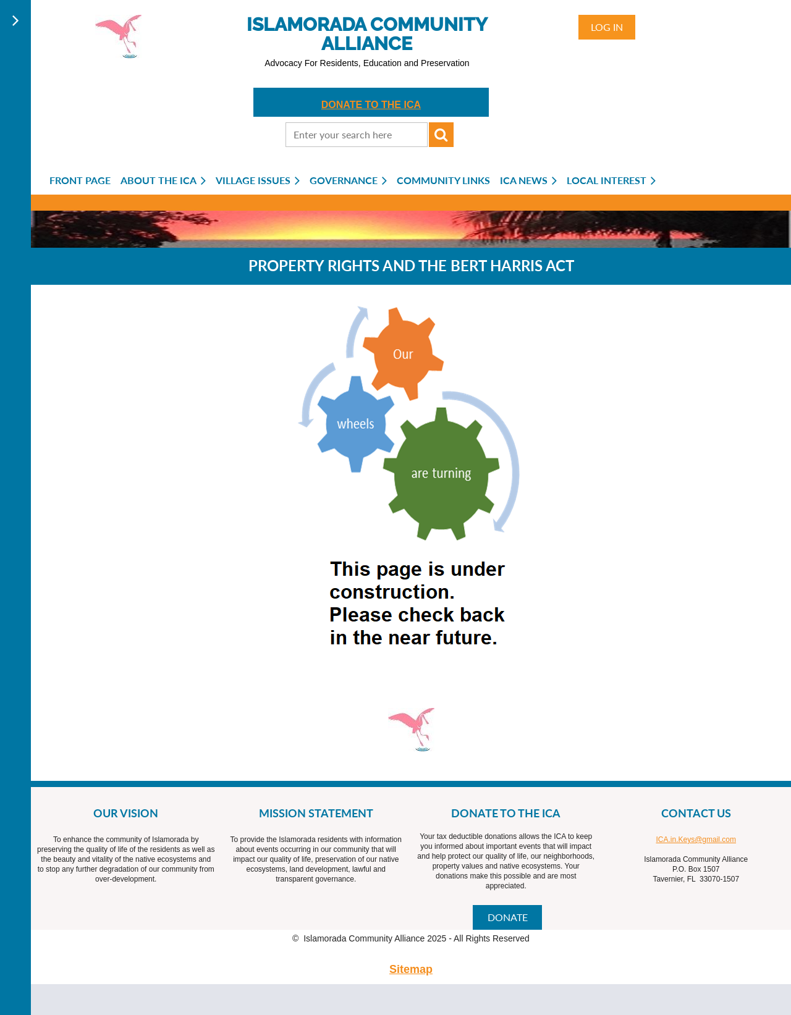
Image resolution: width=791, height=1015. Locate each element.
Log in (607, 27)
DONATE (508, 917)
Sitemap (411, 969)
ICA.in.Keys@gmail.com (696, 839)
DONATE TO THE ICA (371, 104)
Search (441, 134)
